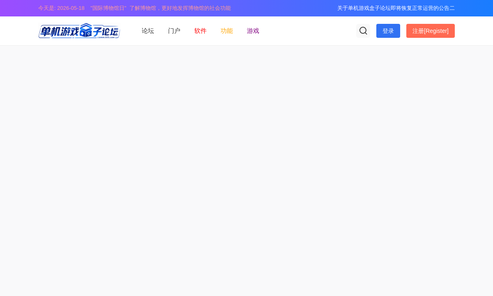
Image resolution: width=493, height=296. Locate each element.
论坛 (148, 30)
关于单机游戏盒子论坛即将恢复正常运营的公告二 (396, 8)
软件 (200, 30)
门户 (174, 30)
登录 (388, 31)
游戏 (253, 30)
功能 (227, 30)
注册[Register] (430, 31)
